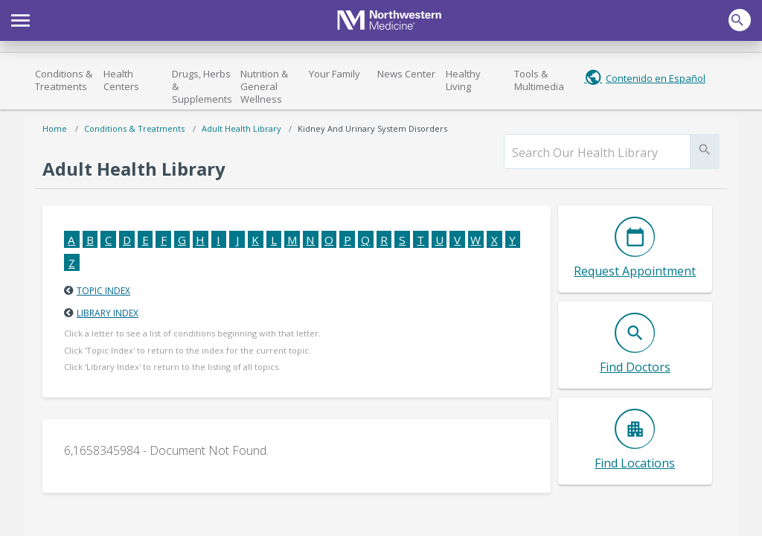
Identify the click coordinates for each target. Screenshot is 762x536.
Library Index (107, 313)
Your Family (334, 73)
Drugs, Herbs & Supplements (202, 86)
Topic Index (103, 290)
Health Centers (121, 80)
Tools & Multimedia (539, 80)
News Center (406, 73)
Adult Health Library (241, 128)
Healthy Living (463, 80)
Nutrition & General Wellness (264, 86)
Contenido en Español (655, 78)
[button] (20, 19)
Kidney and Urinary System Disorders (372, 128)
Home (54, 128)
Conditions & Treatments (63, 80)
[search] (597, 152)
